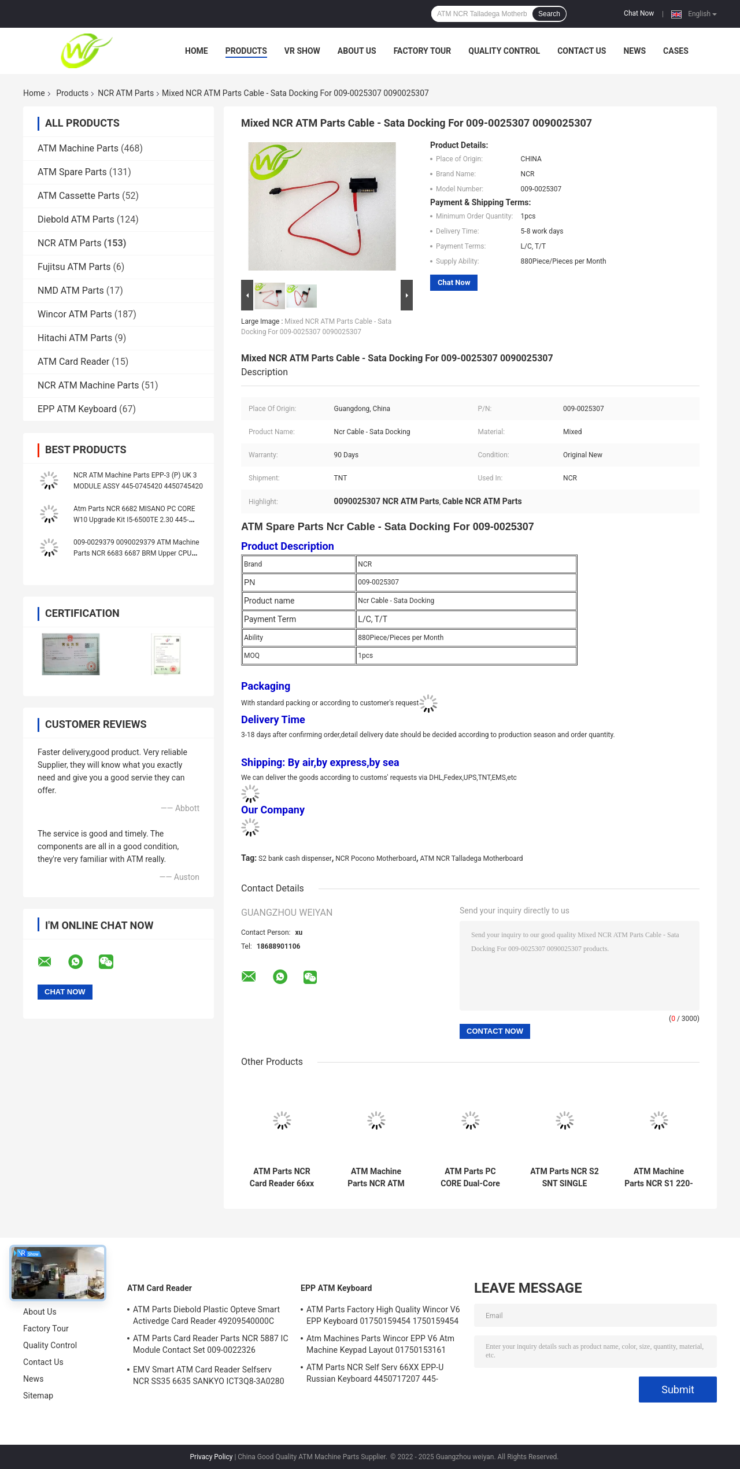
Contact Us (581, 50)
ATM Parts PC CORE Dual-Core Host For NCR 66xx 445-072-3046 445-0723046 (470, 1178)
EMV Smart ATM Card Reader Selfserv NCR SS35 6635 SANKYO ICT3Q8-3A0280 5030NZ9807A (208, 1377)
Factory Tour (423, 50)
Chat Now (639, 13)
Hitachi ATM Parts (75, 337)
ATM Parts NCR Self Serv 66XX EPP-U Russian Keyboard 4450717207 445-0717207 (374, 1375)
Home (196, 50)
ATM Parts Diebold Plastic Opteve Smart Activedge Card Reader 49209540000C (206, 1315)
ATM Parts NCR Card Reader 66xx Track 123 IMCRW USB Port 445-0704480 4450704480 (281, 1178)
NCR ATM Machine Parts (88, 385)
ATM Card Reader (73, 361)
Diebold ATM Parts (76, 219)
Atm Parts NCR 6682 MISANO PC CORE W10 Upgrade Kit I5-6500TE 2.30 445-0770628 (134, 520)
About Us (357, 50)
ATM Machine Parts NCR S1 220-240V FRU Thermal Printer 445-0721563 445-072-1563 (658, 1178)
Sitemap (38, 1395)
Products (246, 50)
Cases (676, 50)
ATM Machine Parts (78, 148)
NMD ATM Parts (71, 290)
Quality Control (504, 50)
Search (549, 14)
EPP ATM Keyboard (77, 409)
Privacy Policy (211, 1457)
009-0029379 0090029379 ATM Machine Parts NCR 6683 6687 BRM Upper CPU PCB (136, 553)
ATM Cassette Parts (79, 195)
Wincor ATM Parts (75, 314)
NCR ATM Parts (126, 93)
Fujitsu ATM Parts (74, 266)
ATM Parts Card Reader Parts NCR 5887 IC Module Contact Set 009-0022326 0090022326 (210, 1346)
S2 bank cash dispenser (295, 858)
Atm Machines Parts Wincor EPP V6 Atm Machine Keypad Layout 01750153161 (380, 1344)
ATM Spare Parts (72, 171)
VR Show (302, 50)
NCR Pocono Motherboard (375, 858)
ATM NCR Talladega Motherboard (471, 858)
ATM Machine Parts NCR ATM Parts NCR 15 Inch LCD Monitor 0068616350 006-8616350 (376, 1178)
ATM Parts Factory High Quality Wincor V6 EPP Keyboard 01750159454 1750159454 (383, 1315)
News (634, 50)
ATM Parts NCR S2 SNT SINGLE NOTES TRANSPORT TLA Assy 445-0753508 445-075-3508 (564, 1178)
